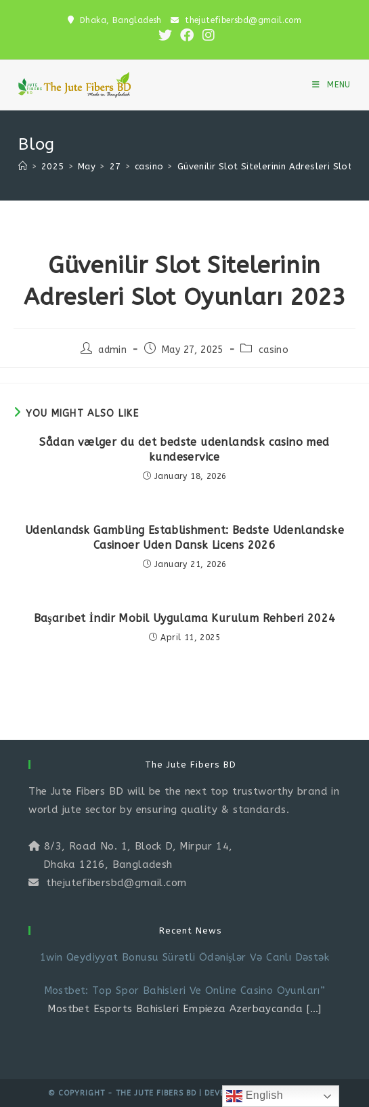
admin (112, 350)
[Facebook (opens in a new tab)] (187, 35)
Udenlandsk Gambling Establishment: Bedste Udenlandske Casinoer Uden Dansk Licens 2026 (184, 537)
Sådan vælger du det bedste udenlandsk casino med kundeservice (184, 449)
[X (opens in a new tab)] (165, 35)
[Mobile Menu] (331, 84)
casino (273, 350)
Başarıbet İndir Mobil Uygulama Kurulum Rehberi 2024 (185, 618)
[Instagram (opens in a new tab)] (206, 35)
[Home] (22, 166)
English (254, 1096)
